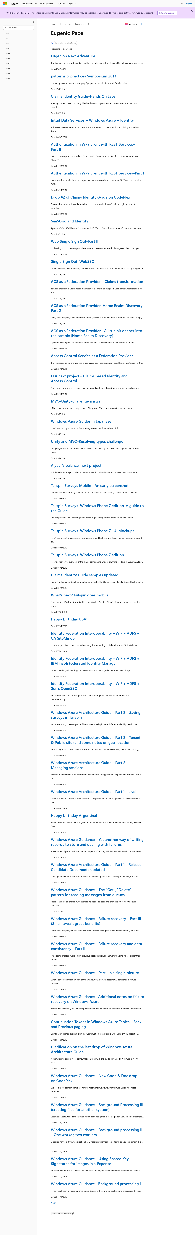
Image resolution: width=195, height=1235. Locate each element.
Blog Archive (65, 24)
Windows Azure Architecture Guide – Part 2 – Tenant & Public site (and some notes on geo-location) (96, 740)
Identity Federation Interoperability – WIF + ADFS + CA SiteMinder (95, 635)
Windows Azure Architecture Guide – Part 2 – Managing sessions (89, 765)
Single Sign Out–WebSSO (72, 261)
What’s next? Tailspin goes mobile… (81, 594)
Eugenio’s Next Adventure (73, 55)
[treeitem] (18, 33)
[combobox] (18, 28)
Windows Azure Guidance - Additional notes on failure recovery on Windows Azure (97, 999)
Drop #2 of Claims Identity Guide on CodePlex (90, 196)
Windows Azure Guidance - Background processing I (96, 1183)
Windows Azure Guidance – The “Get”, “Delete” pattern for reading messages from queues (91, 892)
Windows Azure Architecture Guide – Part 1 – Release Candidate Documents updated (96, 867)
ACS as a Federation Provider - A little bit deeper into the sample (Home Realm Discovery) (96, 333)
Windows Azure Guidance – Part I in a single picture (95, 972)
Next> (54, 1202)
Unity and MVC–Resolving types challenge (87, 441)
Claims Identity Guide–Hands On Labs (83, 96)
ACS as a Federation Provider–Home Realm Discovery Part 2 (97, 308)
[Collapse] (33, 22)
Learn (53, 24)
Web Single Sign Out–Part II (74, 241)
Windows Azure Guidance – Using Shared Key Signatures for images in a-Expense (90, 1161)
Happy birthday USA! (69, 618)
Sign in (189, 3)
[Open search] (182, 3)
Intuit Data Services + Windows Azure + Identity (92, 120)
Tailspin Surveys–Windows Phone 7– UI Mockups (92, 530)
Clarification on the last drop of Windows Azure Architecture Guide (91, 1049)
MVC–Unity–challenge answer (76, 400)
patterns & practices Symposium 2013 (83, 75)
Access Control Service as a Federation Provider (92, 355)
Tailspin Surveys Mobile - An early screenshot (90, 485)
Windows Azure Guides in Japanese (81, 421)
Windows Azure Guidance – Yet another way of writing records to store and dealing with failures (97, 842)
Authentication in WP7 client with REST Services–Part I (97, 172)
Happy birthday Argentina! (74, 815)
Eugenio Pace (80, 24)
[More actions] (141, 24)
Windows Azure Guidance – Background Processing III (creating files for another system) (97, 1107)
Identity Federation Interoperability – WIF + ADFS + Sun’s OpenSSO (95, 686)
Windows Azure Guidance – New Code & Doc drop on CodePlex (94, 1078)
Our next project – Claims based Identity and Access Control (89, 378)
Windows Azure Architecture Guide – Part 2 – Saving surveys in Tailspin (96, 715)
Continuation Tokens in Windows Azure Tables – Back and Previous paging (96, 1024)
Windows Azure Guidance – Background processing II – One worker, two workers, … (96, 1132)
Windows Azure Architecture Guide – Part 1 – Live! (93, 791)
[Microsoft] (5, 3)
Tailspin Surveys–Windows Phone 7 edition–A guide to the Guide (97, 508)
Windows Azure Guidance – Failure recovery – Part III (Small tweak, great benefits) (96, 921)
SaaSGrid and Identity (69, 220)
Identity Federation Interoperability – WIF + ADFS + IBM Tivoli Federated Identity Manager (95, 661)
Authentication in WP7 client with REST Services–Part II (93, 147)
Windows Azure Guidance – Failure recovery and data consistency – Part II (96, 946)
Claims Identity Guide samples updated (84, 574)
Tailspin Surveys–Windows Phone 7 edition (87, 554)
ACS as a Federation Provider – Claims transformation (97, 281)
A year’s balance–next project (76, 465)
